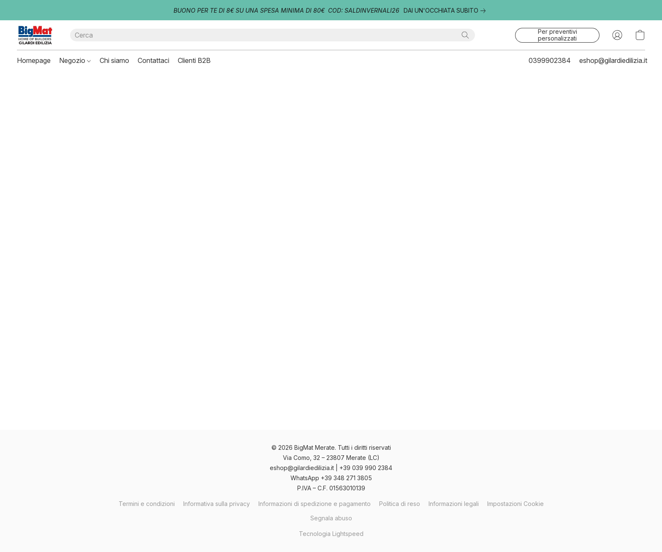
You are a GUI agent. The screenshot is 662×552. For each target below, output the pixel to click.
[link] (446, 10)
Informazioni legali (454, 503)
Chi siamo (114, 60)
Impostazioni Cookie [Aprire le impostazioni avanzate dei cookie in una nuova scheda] (515, 503)
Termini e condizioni (147, 503)
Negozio (75, 60)
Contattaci (153, 60)
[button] (35, 35)
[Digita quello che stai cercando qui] (272, 35)
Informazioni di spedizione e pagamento (314, 503)
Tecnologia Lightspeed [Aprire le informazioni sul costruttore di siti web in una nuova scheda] (331, 533)
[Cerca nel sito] (465, 35)
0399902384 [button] (550, 60)
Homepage (34, 60)
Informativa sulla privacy (216, 503)
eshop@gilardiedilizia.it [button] (613, 60)
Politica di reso (399, 503)
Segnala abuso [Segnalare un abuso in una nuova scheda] (331, 518)
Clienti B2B (194, 60)
